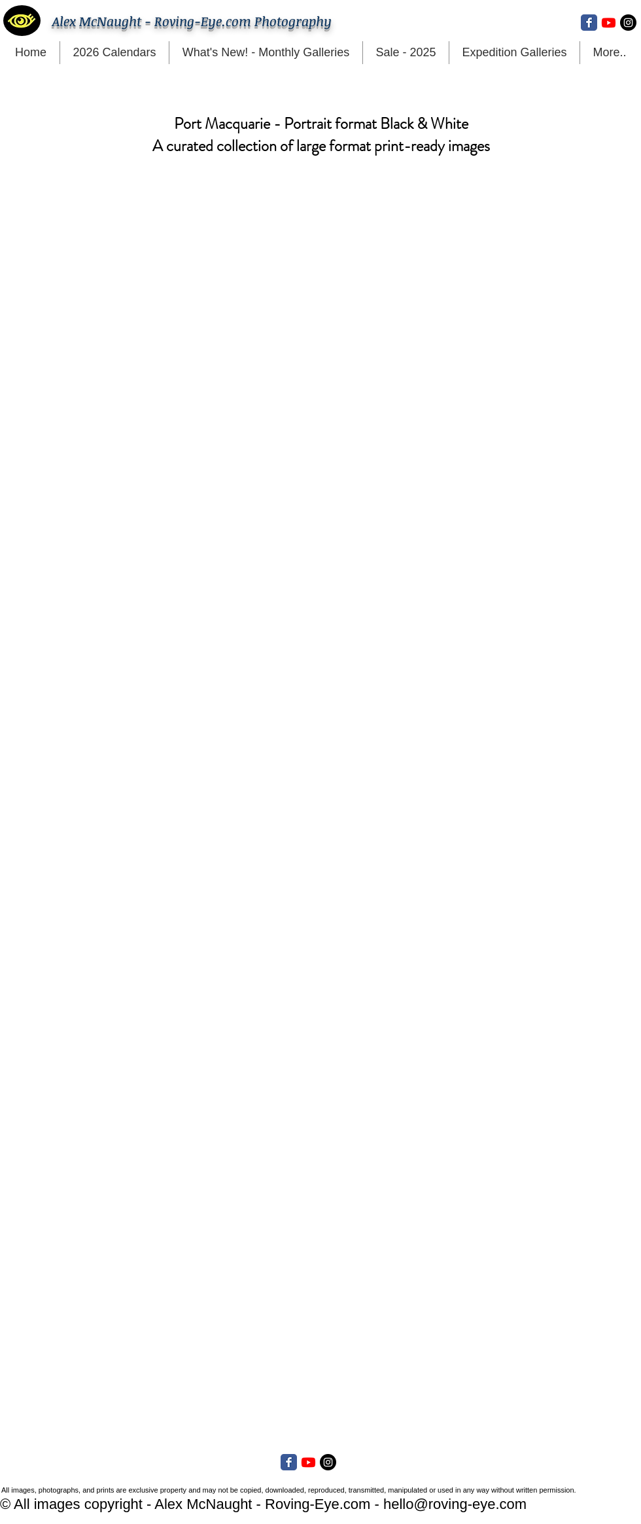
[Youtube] (608, 22)
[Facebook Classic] (589, 22)
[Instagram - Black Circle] (628, 22)
